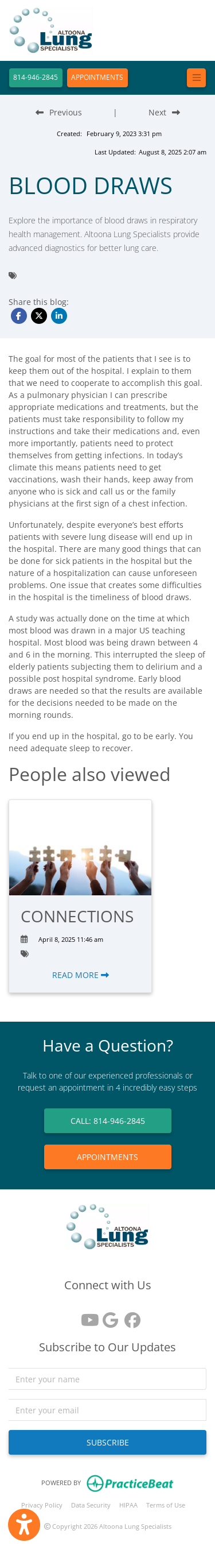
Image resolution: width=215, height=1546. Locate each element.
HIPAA (128, 1505)
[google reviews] (108, 1316)
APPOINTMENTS (97, 77)
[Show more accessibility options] (24, 1524)
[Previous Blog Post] (59, 112)
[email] (107, 1410)
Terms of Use (165, 1505)
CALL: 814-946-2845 (108, 1120)
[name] (107, 1379)
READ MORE (80, 974)
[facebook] (129, 1316)
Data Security (91, 1505)
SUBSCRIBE (108, 1442)
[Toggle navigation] (196, 77)
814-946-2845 (35, 77)
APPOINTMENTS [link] (107, 1156)
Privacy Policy (41, 1505)
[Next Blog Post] (164, 112)
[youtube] (86, 1316)
